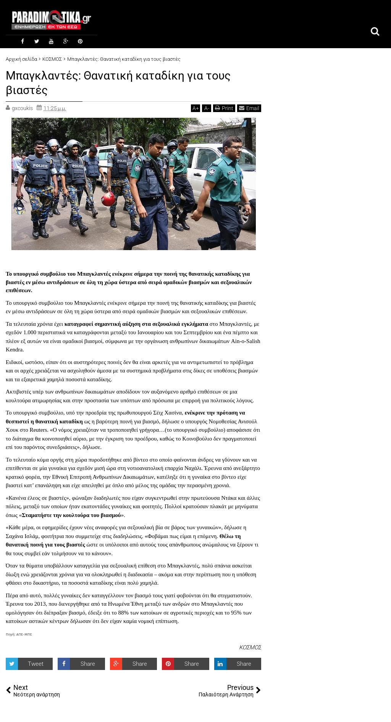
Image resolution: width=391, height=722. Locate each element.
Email (249, 107)
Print (224, 107)
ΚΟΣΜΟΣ (250, 646)
